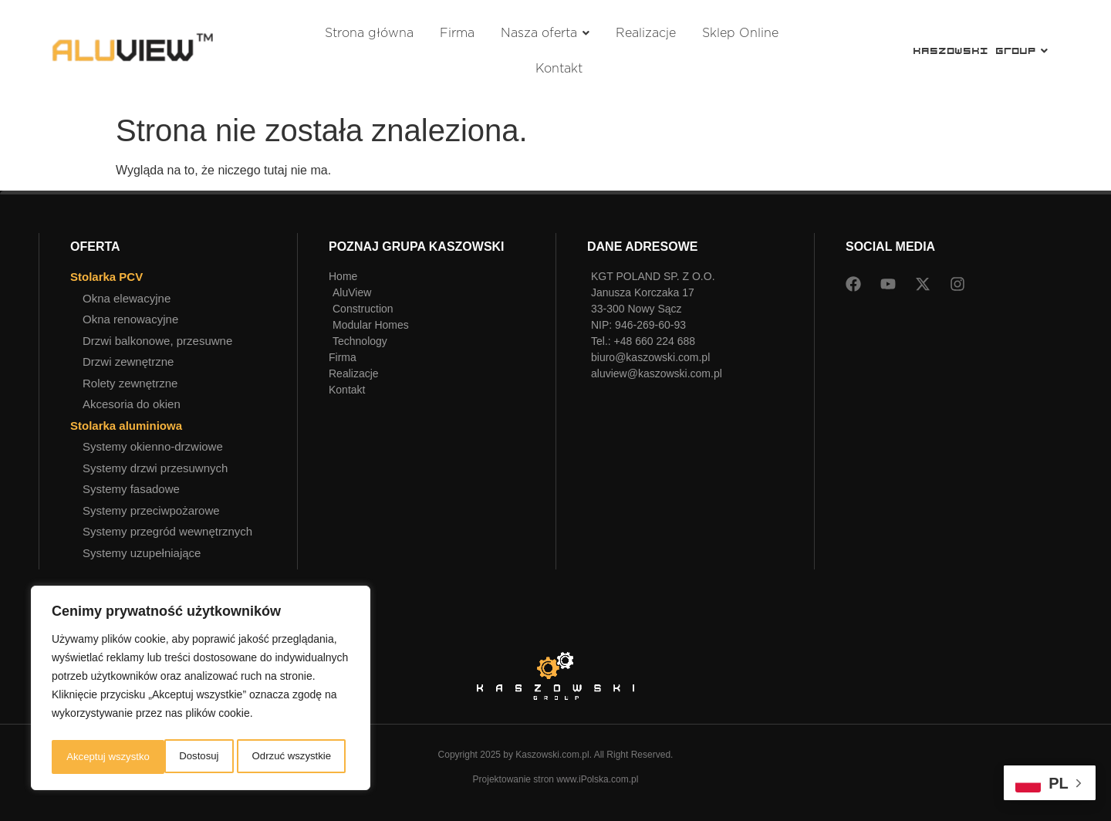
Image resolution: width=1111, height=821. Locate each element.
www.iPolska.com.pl (597, 779)
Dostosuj (84, 757)
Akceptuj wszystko (293, 757)
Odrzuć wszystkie (178, 757)
